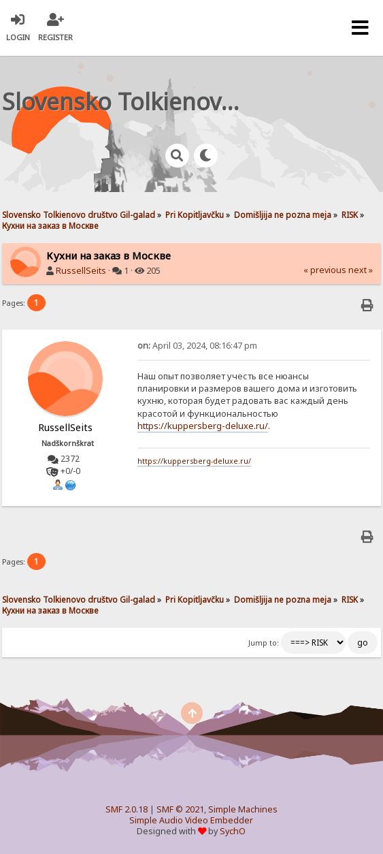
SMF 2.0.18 (126, 809)
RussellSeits (81, 270)
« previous (324, 270)
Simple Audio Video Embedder (191, 820)
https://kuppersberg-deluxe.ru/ (202, 426)
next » (360, 270)
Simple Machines (243, 809)
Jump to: (263, 643)
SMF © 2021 (180, 809)
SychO (233, 831)
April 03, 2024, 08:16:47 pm (197, 345)
